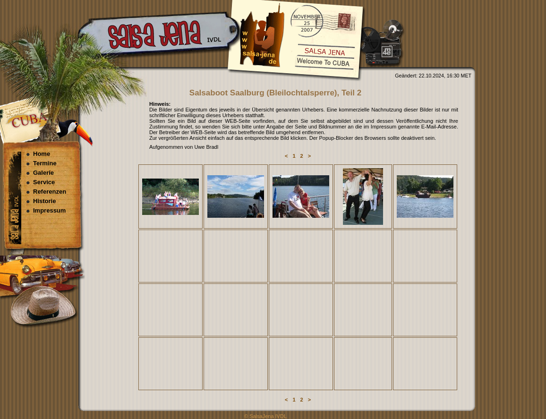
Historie (44, 201)
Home (41, 153)
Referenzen (49, 191)
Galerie (43, 172)
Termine (45, 163)
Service (44, 182)
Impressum (49, 210)
